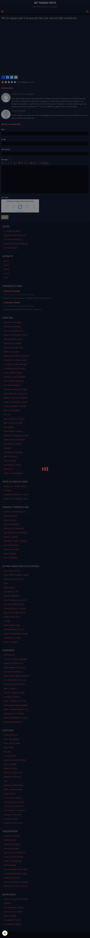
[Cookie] (5, 933)
